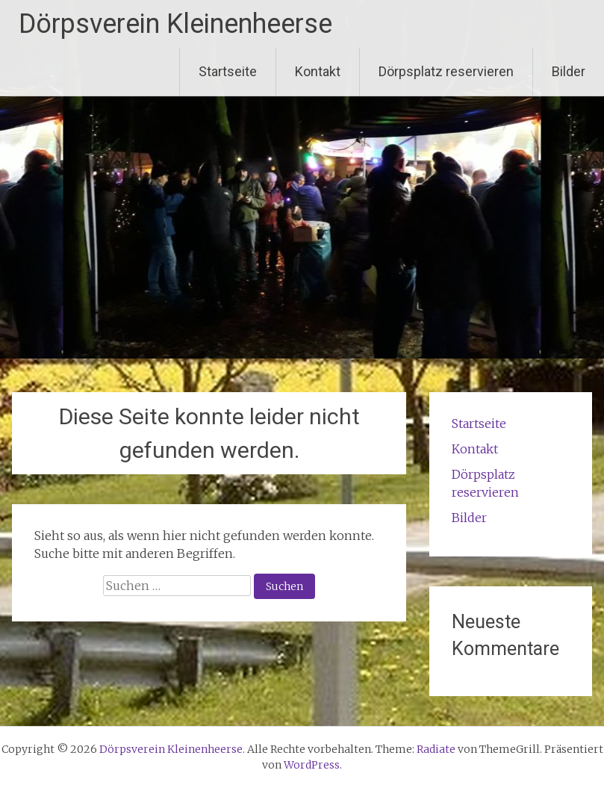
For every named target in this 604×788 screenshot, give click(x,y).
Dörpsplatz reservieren (446, 71)
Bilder (568, 71)
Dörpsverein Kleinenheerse (175, 24)
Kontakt (317, 71)
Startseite (228, 71)
